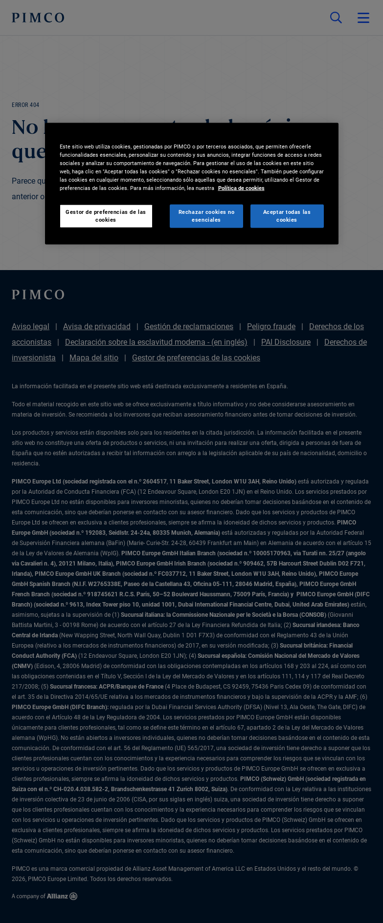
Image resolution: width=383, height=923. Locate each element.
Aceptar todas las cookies (287, 215)
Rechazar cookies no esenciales (207, 215)
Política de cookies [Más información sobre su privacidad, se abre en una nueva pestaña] (241, 187)
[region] (191, 183)
